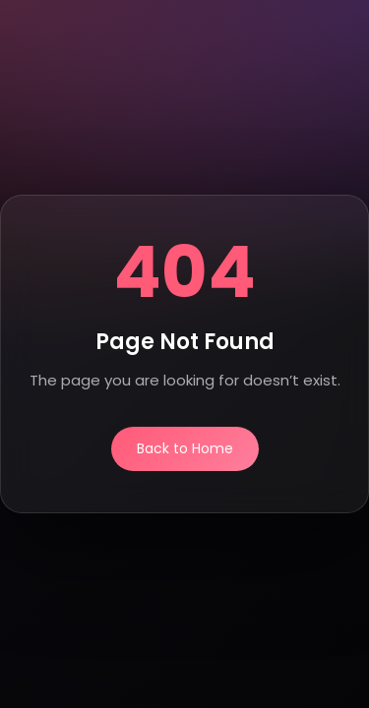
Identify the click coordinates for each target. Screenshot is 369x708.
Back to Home (185, 448)
